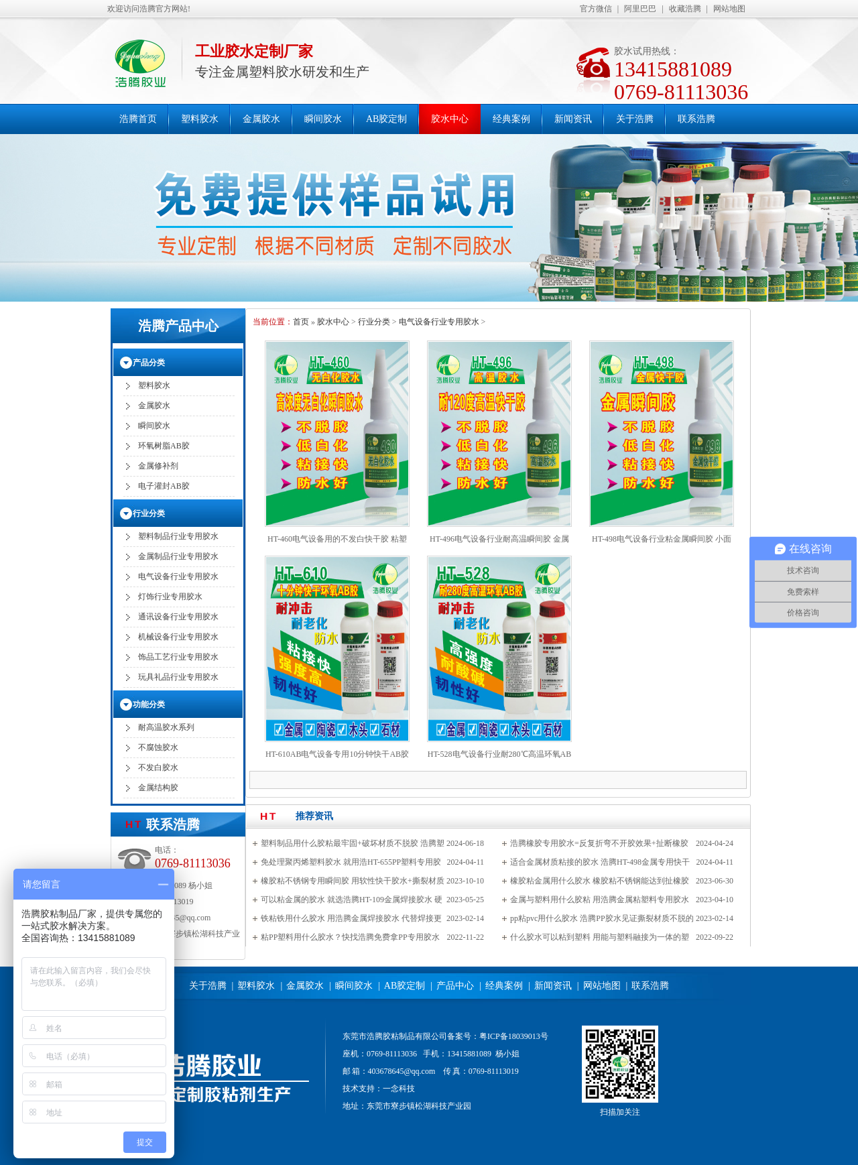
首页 (301, 321)
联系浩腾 (696, 119)
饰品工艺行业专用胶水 (178, 657)
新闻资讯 (573, 119)
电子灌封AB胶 (164, 486)
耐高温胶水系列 (166, 727)
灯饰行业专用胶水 (170, 596)
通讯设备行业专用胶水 (178, 616)
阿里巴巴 (640, 8)
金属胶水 (261, 119)
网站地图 (729, 8)
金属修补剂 (158, 466)
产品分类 (149, 362)
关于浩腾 (635, 119)
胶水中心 (450, 119)
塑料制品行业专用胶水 (178, 536)
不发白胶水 (158, 767)
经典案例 (511, 119)
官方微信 (596, 8)
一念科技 (399, 1088)
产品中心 (455, 986)
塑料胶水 (200, 119)
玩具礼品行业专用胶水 (178, 677)
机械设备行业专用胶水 (178, 636)
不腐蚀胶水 (158, 747)
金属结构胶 (158, 787)
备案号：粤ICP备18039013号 (497, 1036)
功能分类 (149, 704)
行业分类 (374, 321)
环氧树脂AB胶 (164, 445)
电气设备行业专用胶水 (439, 321)
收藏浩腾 (685, 8)
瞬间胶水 (323, 119)
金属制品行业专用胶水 (178, 556)
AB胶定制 (386, 119)
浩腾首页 (138, 119)
